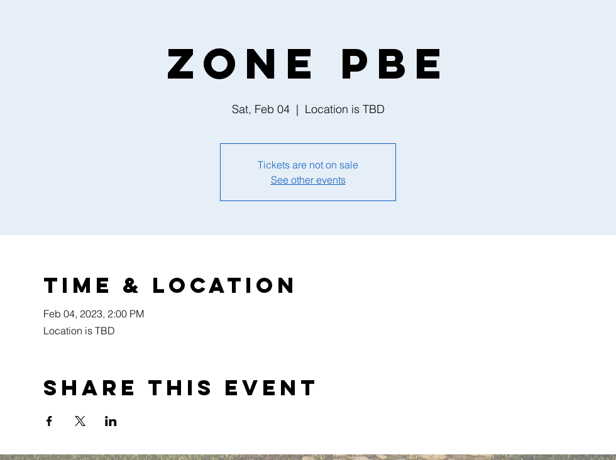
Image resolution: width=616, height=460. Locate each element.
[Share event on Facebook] (49, 421)
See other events (308, 179)
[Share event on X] (80, 421)
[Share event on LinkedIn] (111, 421)
